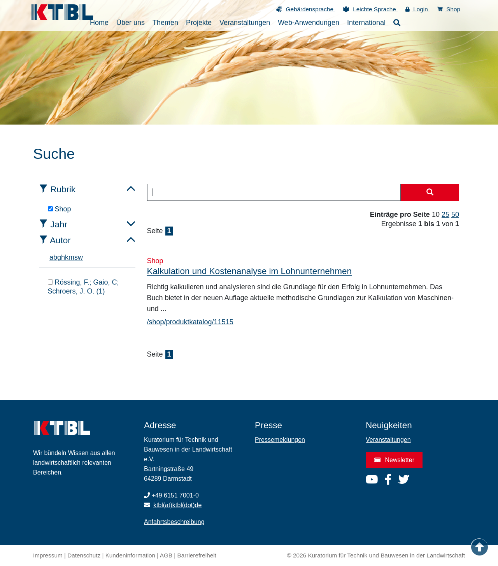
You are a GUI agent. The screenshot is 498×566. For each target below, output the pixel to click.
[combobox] (274, 192)
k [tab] (66, 257)
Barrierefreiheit (196, 555)
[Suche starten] (430, 193)
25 (445, 214)
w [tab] (80, 257)
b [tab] (55, 257)
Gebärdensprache (310, 9)
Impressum (48, 555)
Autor (60, 240)
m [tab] (71, 257)
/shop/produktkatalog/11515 (190, 322)
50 (455, 214)
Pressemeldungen (280, 439)
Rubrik (62, 189)
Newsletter (394, 460)
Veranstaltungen (388, 439)
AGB (166, 555)
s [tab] (76, 257)
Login (417, 9)
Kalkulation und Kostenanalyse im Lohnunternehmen (249, 271)
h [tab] (63, 257)
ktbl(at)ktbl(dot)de (177, 505)
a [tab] (51, 257)
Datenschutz (83, 555)
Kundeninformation (130, 555)
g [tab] (59, 257)
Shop (448, 9)
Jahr (58, 224)
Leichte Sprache (375, 9)
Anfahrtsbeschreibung (174, 522)
